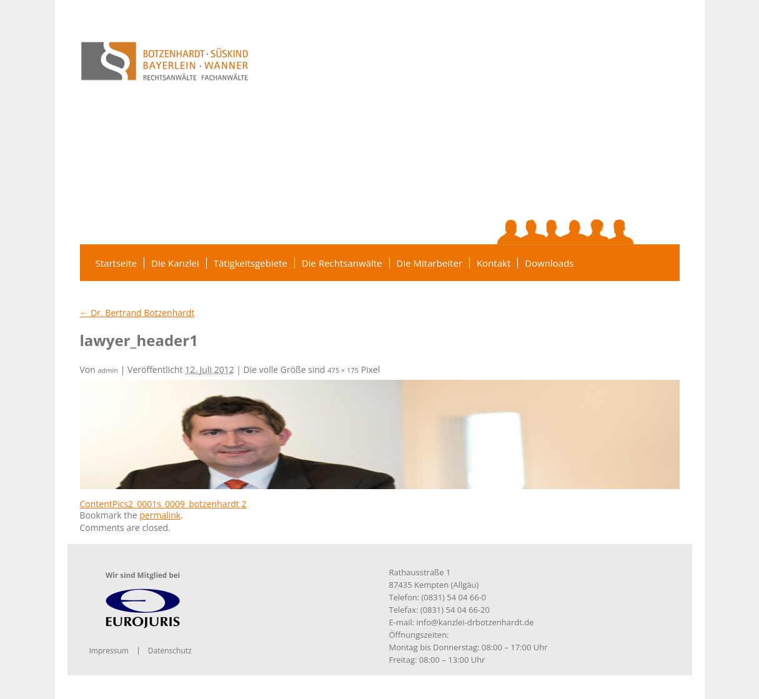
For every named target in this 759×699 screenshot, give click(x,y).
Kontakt (493, 263)
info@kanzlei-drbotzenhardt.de (475, 622)
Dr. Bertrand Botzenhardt (137, 313)
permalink (160, 515)
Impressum (109, 650)
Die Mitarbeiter (429, 263)
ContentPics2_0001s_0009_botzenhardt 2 (163, 504)
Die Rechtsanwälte (342, 263)
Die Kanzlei (175, 263)
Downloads (549, 263)
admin (108, 370)
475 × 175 (343, 370)
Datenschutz (170, 650)
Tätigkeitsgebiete (250, 263)
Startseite (116, 263)
